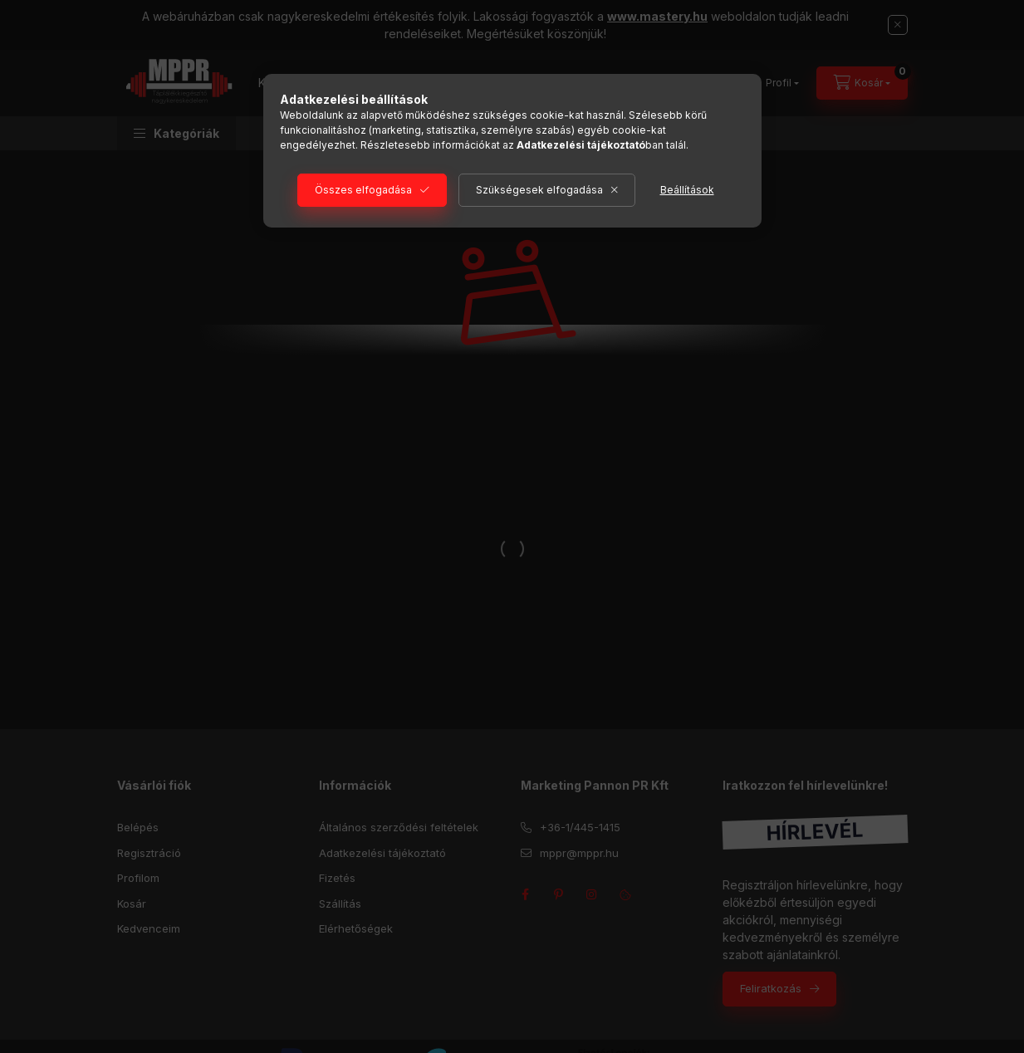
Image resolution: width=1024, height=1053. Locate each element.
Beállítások (687, 190)
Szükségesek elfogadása (539, 190)
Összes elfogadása (363, 190)
